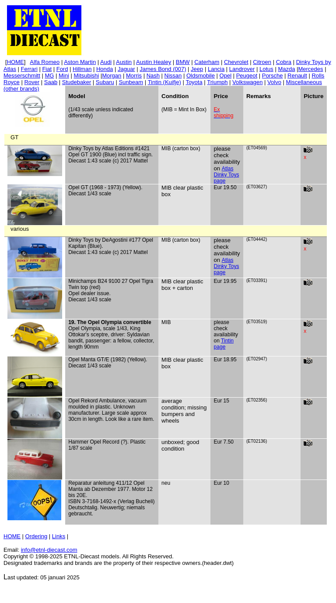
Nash (153, 75)
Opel (225, 75)
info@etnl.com (49, 550)
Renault (297, 75)
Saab (50, 82)
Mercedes (310, 69)
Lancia (216, 69)
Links (58, 536)
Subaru (105, 82)
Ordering (36, 536)
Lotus (266, 69)
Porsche (272, 75)
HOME (12, 536)
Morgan (111, 75)
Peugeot (246, 75)
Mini (64, 75)
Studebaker (76, 82)
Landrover (242, 69)
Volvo (274, 82)
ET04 (253, 147)
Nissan (173, 75)
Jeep (197, 69)
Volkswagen (247, 82)
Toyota (194, 82)
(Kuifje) (164, 82)
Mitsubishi (86, 75)
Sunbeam (131, 82)
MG (49, 75)
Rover (31, 82)
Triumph (217, 82)
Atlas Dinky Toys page (226, 175)
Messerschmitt (22, 75)
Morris (134, 75)
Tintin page (224, 344)
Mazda (286, 69)
